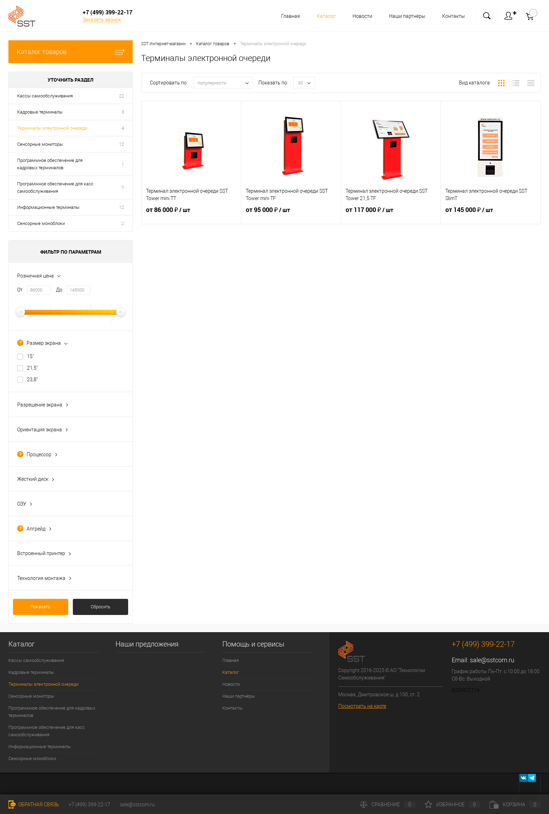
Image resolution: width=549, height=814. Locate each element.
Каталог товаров (70, 51)
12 (121, 144)
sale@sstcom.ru (492, 660)
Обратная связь (33, 804)
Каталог (323, 16)
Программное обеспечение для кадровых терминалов (50, 164)
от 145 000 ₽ (490, 214)
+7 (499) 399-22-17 (89, 804)
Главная (286, 16)
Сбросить (100, 606)
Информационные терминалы (48, 207)
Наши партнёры (406, 16)
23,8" (32, 379)
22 (121, 95)
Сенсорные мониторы (40, 144)
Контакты (453, 16)
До (59, 290)
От (20, 290)
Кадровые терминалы (40, 112)
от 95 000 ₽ (291, 214)
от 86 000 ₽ (191, 214)
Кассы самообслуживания (45, 95)
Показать (40, 606)
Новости (360, 16)
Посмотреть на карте (362, 706)
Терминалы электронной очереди (52, 128)
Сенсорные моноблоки (41, 223)
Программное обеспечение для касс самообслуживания (55, 187)
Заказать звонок (102, 19)
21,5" (32, 368)
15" (30, 356)
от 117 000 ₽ (391, 214)
